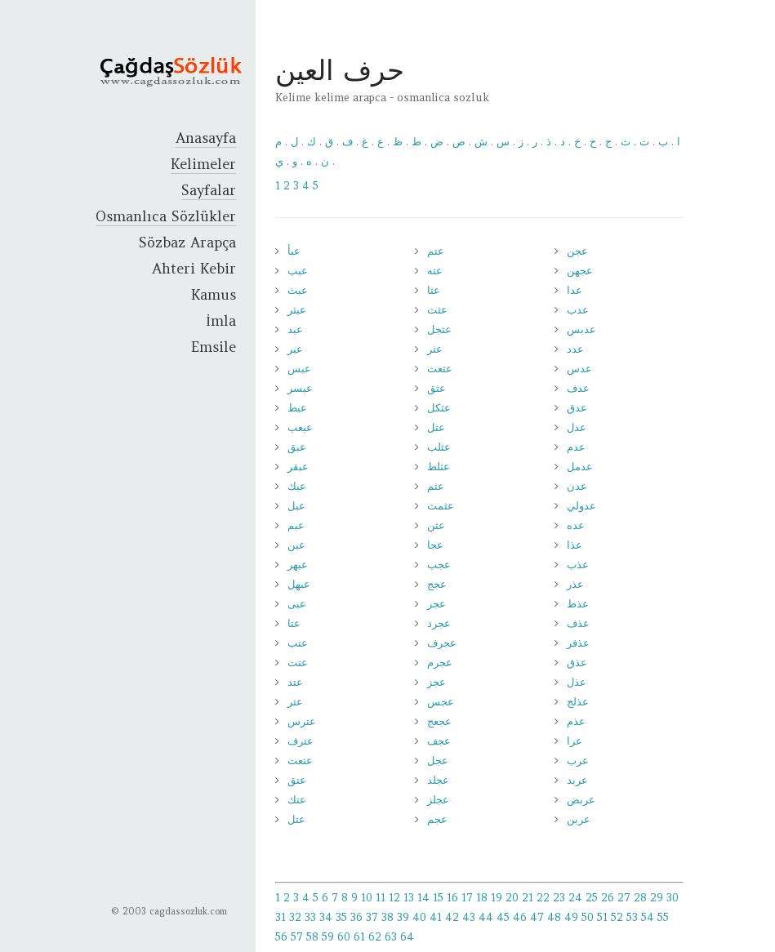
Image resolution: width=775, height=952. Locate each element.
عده (576, 525)
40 (419, 917)
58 (312, 937)
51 (602, 917)
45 (503, 917)
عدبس (581, 329)
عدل (576, 427)
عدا (574, 290)
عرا (574, 741)
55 (663, 917)
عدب (578, 310)
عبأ (294, 251)
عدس (579, 369)
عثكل (439, 408)
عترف (300, 741)
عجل (437, 760)
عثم (435, 486)
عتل (296, 819)
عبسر (300, 388)
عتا (294, 623)
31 (280, 917)
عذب (578, 565)
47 (537, 917)
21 (527, 898)
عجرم (439, 663)
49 (571, 917)
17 (467, 898)
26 (607, 898)
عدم (576, 447)
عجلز (438, 800)
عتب (297, 643)
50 (587, 917)
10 (366, 898)
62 (374, 937)
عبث (297, 290)
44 (486, 917)
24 (575, 898)
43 (468, 917)
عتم (435, 251)
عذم (576, 721)
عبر (295, 349)
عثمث (440, 506)
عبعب (300, 427)
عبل (296, 506)
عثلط (438, 467)
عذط (578, 604)
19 (496, 898)
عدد (575, 349)
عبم (296, 525)
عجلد (438, 780)
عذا (574, 545)
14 (423, 898)
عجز (436, 682)
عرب (578, 760)
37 (372, 917)
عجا (435, 545)
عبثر (296, 310)
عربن (578, 819)
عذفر (578, 643)
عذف (578, 623)
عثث (437, 310)
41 (436, 917)
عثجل (439, 329)
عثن (436, 525)
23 (559, 898)
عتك (296, 800)
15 (438, 898)
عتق (296, 780)
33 (310, 917)
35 (341, 917)
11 (380, 898)
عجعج (439, 721)
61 (359, 937)
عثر (435, 349)
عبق (296, 447)
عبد (295, 329)
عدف (578, 388)
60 (343, 937)
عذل (576, 682)
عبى (296, 604)
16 (452, 898)
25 (592, 898)
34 (325, 917)
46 (520, 917)
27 (623, 898)
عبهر (297, 565)
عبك (296, 486)
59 (328, 937)
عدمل (580, 467)
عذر (575, 584)
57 (297, 937)
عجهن (580, 271)
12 (394, 898)
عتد (295, 682)
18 (482, 898)
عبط (297, 408)
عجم (437, 819)
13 (408, 898)
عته (435, 271)
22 (543, 898)
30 (672, 898)
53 (632, 917)
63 (391, 937)
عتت (297, 663)
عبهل (298, 584)
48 (554, 917)
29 (656, 898)
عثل (436, 427)
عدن (577, 486)
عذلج (578, 702)
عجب (439, 565)
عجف (439, 741)
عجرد (439, 623)
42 (452, 917)
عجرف (442, 643)
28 (640, 898)
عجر (436, 604)
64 (407, 937)
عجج (437, 584)
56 (281, 937)
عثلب (439, 447)
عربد (577, 780)
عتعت (300, 760)
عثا (433, 290)
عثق (436, 388)
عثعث (439, 369)
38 (387, 917)
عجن (577, 251)
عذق (577, 663)
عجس (440, 702)
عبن (296, 545)
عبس (299, 369)
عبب (297, 271)
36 (356, 917)
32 (295, 917)
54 (647, 917)
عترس (301, 721)
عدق (577, 408)
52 (617, 917)
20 (512, 898)
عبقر (298, 467)
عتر (295, 702)
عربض (581, 800)
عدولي (581, 506)
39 (403, 917)
